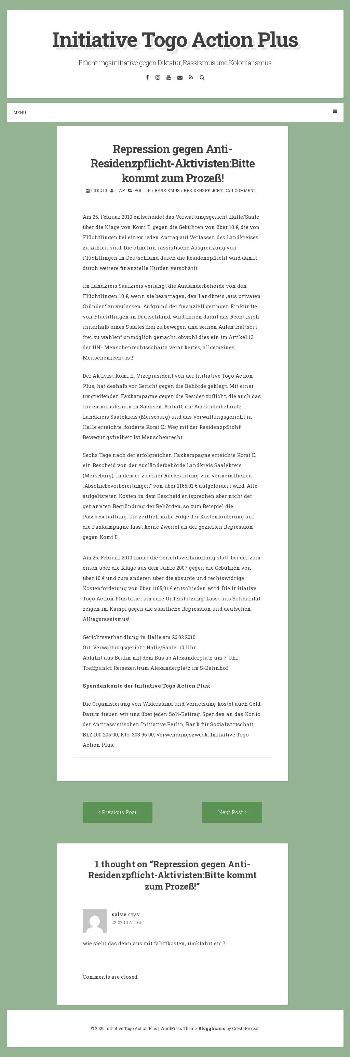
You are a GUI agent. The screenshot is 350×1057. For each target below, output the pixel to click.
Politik (142, 190)
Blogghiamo (212, 1028)
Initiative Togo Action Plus (175, 38)
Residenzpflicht (203, 190)
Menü (175, 112)
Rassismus (167, 190)
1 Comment (244, 190)
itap (120, 190)
